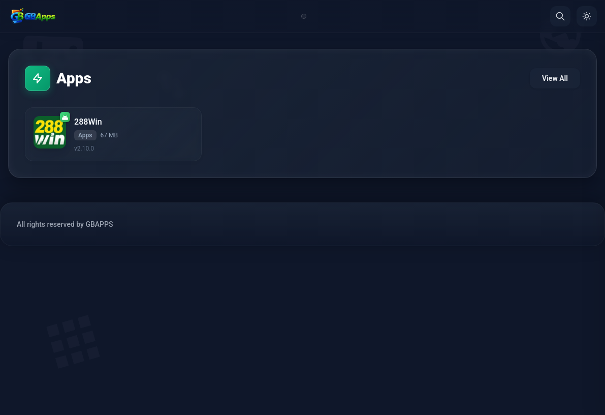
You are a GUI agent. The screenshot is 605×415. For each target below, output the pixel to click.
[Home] (32, 16)
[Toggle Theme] (587, 16)
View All (555, 78)
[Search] (560, 16)
